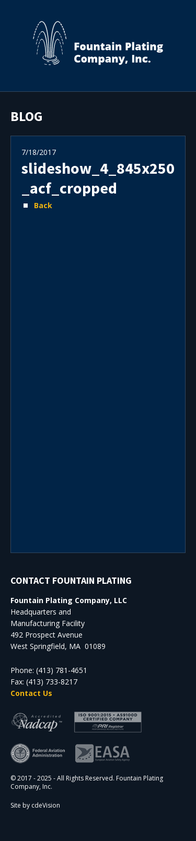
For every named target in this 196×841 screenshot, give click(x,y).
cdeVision (45, 805)
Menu (183, 13)
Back (43, 205)
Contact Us (31, 693)
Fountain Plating (98, 43)
